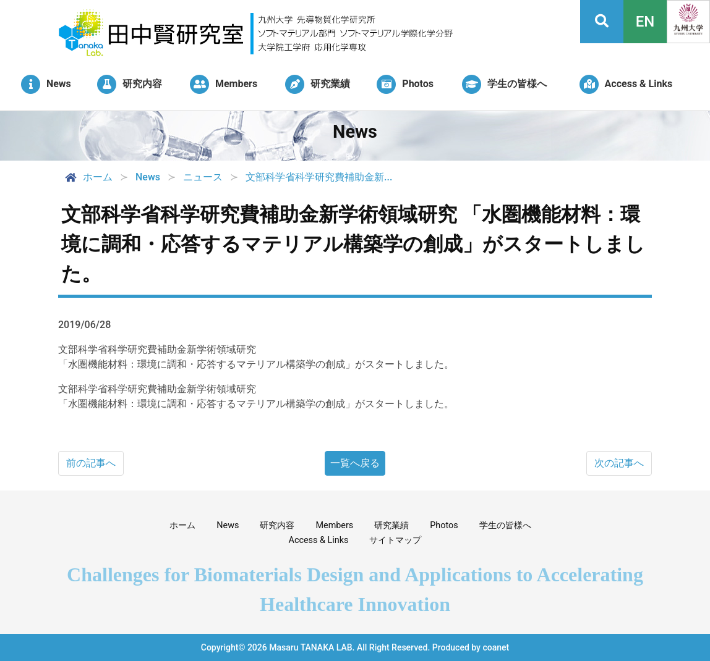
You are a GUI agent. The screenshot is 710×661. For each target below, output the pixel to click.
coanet (495, 647)
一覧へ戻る (355, 463)
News (227, 525)
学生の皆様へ (505, 525)
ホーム (88, 177)
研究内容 (277, 525)
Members (334, 525)
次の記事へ (619, 463)
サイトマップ (395, 540)
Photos (444, 525)
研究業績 (391, 525)
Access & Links (319, 540)
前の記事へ (91, 463)
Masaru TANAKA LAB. (311, 647)
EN (645, 21)
